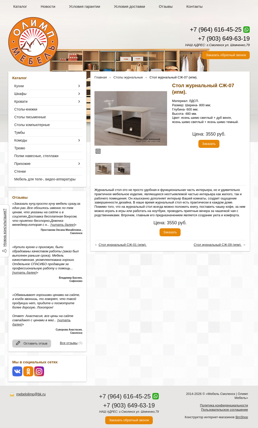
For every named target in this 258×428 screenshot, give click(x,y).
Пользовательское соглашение (224, 409)
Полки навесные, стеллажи (36, 156)
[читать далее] (63, 225)
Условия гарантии (84, 6)
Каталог (20, 6)
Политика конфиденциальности (224, 405)
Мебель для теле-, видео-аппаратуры (45, 179)
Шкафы (20, 94)
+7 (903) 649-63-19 (224, 38)
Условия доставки (129, 6)
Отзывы (166, 6)
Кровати (21, 101)
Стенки (20, 171)
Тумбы (19, 133)
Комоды (20, 140)
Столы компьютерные (32, 125)
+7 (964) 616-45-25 (215, 29)
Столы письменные (30, 117)
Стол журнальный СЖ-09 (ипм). (217, 245)
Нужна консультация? (4, 228)
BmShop (241, 417)
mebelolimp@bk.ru (31, 394)
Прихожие (22, 164)
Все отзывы (68, 343)
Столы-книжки (25, 109)
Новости (48, 6)
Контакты (194, 6)
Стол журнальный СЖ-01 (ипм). (123, 245)
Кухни (19, 86)
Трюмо (19, 148)
